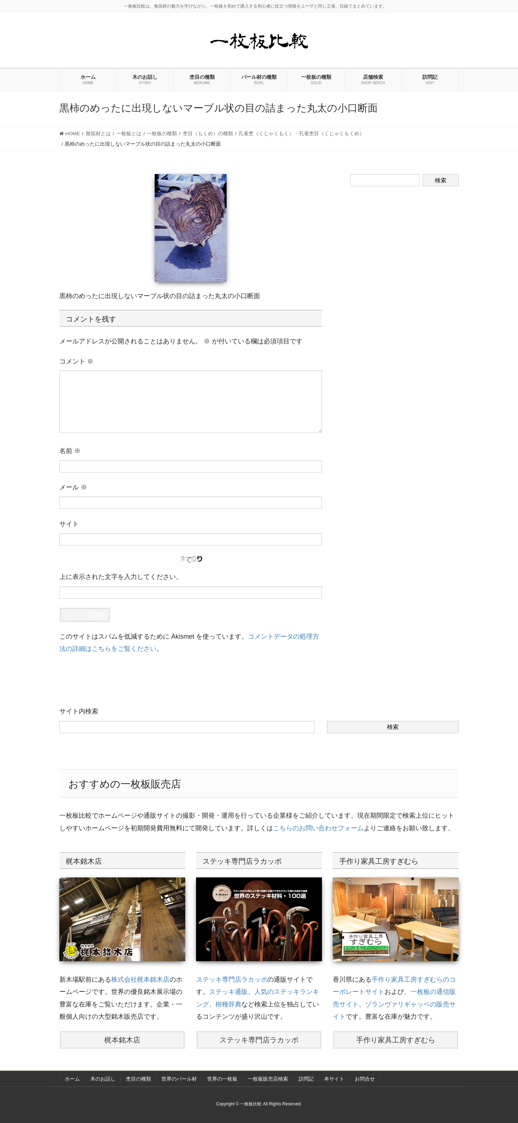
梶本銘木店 (122, 1040)
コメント (76, 361)
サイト (69, 524)
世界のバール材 (179, 1079)
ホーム (72, 1079)
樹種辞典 (228, 1004)
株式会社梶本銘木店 (140, 979)
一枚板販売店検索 (268, 1079)
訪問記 (306, 1079)
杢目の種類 (138, 1079)
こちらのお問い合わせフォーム (318, 828)
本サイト (334, 1079)
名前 (70, 451)
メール (73, 487)
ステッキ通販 (228, 991)
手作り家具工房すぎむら (395, 1040)
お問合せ (365, 1079)
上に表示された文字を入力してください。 (120, 576)
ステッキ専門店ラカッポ (231, 979)
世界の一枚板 (222, 1079)
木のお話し (102, 1079)
